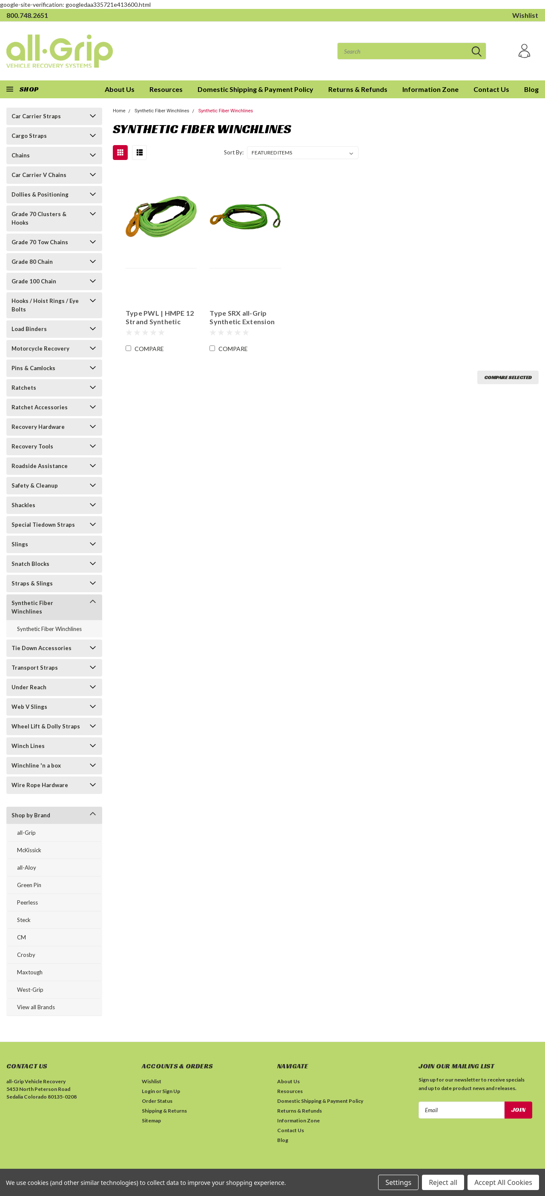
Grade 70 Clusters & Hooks (38, 218)
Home (119, 111)
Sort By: (234, 152)
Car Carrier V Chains (38, 174)
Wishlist (525, 15)
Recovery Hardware (38, 426)
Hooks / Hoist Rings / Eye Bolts (45, 305)
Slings (19, 544)
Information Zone (430, 89)
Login (148, 1091)
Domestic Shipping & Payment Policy (255, 89)
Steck (24, 919)
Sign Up (171, 1091)
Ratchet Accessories (39, 407)
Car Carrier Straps (36, 116)
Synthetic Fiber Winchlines (32, 607)
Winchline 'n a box (36, 765)
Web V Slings (29, 706)
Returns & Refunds (357, 89)
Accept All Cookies (503, 1182)
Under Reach (28, 687)
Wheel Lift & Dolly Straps (45, 726)
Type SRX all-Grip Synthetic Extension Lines (242, 317)
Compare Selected (508, 377)
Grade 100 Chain (33, 281)
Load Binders (29, 328)
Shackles (23, 505)
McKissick (29, 850)
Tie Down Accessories (41, 648)
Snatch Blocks (30, 563)
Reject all (443, 1182)
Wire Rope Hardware (39, 785)
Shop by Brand (30, 815)
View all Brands (36, 1007)
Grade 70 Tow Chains (39, 242)
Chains (20, 155)
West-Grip (30, 989)
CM (21, 937)
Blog (531, 89)
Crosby (26, 954)
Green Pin (29, 885)
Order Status (157, 1101)
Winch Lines (28, 745)
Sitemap (151, 1120)
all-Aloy (26, 867)
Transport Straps (34, 667)
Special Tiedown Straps (43, 524)
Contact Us (491, 89)
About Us (288, 1081)
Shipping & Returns (164, 1111)
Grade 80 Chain (32, 261)
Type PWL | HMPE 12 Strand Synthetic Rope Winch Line (159, 317)
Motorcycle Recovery (40, 348)
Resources (166, 89)
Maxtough (30, 972)
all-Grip (26, 832)
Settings (398, 1182)
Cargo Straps (29, 135)
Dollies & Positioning (40, 194)
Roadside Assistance (39, 465)
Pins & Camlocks (33, 368)
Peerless (27, 902)
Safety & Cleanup (34, 485)
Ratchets (23, 387)
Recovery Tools (32, 446)
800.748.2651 (27, 15)
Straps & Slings (32, 583)
